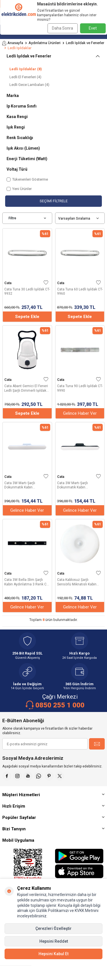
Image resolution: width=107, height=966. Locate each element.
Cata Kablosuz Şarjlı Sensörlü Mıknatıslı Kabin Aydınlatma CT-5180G (76, 582)
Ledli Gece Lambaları (29, 84)
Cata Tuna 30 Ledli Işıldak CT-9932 (27, 291)
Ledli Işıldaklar (25, 69)
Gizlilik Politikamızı (52, 910)
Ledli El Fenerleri (25, 77)
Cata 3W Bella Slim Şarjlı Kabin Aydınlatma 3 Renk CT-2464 (26, 582)
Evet (93, 28)
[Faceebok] (6, 776)
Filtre (27, 218)
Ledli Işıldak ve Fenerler (85, 43)
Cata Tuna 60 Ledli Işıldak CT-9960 (80, 291)
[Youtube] (28, 776)
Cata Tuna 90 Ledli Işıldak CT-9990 (80, 388)
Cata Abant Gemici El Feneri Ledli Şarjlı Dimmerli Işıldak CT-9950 (26, 388)
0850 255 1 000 (59, 705)
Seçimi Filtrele (54, 201)
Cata (7, 283)
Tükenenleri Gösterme (27, 179)
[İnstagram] (17, 776)
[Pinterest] (49, 776)
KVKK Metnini (86, 910)
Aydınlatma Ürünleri (44, 43)
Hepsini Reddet (53, 941)
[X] (59, 776)
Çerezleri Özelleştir (53, 928)
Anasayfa (12, 43)
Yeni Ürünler (19, 189)
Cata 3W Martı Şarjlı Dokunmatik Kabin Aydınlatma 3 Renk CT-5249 (26, 485)
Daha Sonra (62, 28)
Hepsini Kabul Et (53, 953)
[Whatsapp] (38, 776)
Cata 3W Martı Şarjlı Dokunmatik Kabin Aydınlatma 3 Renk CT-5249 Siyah (78, 485)
